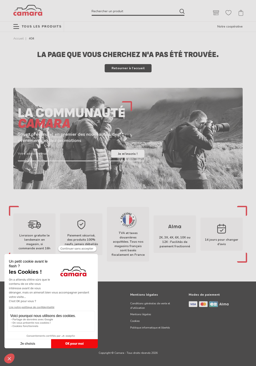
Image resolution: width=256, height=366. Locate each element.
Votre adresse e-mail (32, 154)
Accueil (18, 38)
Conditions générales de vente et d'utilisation (150, 306)
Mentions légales (140, 314)
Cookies (135, 321)
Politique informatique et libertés (150, 327)
